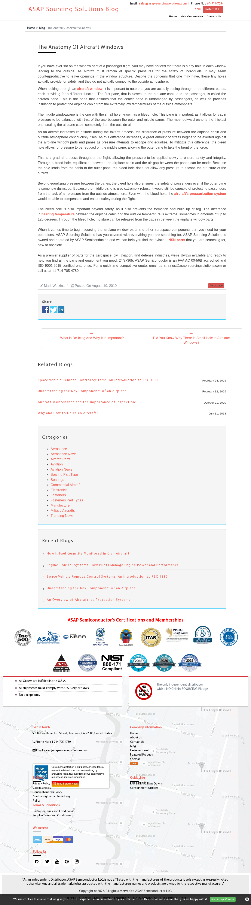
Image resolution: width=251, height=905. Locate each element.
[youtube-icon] (56, 862)
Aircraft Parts (60, 459)
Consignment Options (144, 788)
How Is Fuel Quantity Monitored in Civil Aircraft (88, 553)
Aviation (57, 464)
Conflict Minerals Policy (47, 792)
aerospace (216, 285)
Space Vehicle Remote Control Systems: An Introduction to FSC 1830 (98, 380)
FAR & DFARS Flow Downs (146, 783)
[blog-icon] (76, 862)
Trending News (62, 515)
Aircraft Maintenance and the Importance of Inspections (87, 402)
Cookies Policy (42, 788)
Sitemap (135, 759)
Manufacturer (61, 505)
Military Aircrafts (63, 510)
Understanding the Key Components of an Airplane (82, 391)
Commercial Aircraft (66, 485)
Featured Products (142, 754)
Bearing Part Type (64, 474)
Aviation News (61, 469)
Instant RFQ (212, 9)
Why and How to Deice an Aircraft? (68, 413)
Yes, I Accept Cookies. (222, 899)
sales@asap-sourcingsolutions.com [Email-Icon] (66, 750)
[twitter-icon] (47, 862)
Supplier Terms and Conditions (52, 815)
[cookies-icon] (247, 899)
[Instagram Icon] (37, 862)
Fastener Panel (139, 750)
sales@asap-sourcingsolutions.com (163, 3)
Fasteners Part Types (67, 500)
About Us (136, 737)
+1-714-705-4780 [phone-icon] (60, 742)
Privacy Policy (41, 783)
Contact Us (214, 16)
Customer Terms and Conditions (53, 811)
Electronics (59, 490)
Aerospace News (64, 454)
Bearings (57, 480)
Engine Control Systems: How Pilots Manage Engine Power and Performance (113, 565)
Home (173, 16)
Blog (42, 28)
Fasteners (58, 495)
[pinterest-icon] (66, 862)
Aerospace (59, 449)
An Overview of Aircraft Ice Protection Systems (89, 600)
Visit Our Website (192, 16)
